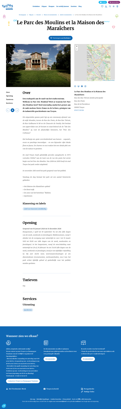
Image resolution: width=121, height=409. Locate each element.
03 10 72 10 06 (79, 110)
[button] (4, 406)
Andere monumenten (66, 14)
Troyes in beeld (52, 389)
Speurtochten (115, 2)
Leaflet (104, 80)
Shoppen (51, 6)
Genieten (74, 6)
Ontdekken (36, 6)
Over (8, 92)
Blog (80, 6)
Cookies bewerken (56, 399)
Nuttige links (89, 392)
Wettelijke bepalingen (42, 399)
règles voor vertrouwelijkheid (57, 401)
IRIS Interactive (86, 399)
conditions (78, 401)
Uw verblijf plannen (62, 6)
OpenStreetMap (111, 80)
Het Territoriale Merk (17, 389)
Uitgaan (44, 6)
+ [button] (76, 46)
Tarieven (9, 99)
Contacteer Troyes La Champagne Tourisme (23, 381)
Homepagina (22, 14)
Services (9, 103)
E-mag (104, 2)
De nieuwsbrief (88, 359)
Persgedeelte (89, 389)
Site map (32, 399)
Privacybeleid (67, 399)
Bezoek (38, 14)
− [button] (76, 49)
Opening (9, 96)
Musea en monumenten (50, 14)
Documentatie (50, 359)
